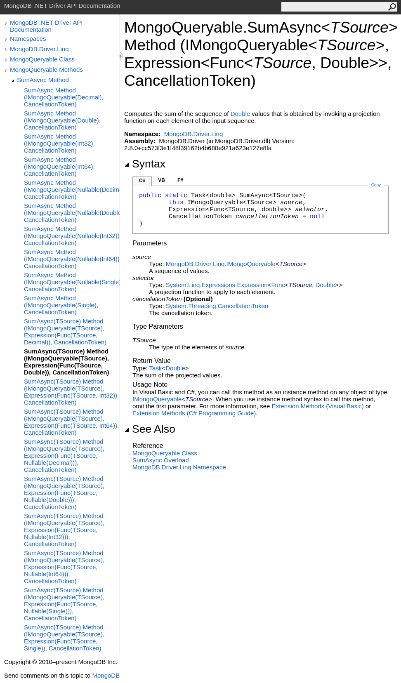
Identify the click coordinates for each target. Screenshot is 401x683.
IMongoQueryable (157, 399)
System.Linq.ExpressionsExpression (217, 284)
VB (161, 180)
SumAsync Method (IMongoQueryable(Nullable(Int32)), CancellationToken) (72, 235)
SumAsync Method (43, 79)
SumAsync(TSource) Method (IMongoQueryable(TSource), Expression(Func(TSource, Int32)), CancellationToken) (71, 392)
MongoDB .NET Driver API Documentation (46, 26)
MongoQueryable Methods (46, 69)
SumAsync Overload (160, 460)
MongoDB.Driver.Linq (39, 48)
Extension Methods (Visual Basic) (318, 406)
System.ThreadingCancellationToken (217, 305)
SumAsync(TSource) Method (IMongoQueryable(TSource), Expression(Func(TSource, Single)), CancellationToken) (64, 638)
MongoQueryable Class (42, 59)
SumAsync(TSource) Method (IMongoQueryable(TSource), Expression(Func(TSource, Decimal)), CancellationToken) (65, 332)
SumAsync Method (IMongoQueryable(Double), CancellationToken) (62, 120)
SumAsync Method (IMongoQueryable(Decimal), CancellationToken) (64, 97)
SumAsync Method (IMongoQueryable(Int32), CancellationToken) (59, 143)
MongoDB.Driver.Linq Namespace (179, 467)
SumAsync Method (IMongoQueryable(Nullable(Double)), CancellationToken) (72, 212)
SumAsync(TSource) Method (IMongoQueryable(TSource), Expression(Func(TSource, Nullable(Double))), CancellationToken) (64, 492)
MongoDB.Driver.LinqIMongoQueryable (221, 263)
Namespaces (28, 38)
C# (142, 181)
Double (240, 113)
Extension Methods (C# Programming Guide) (194, 413)
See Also (149, 429)
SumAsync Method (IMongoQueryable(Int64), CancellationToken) (59, 166)
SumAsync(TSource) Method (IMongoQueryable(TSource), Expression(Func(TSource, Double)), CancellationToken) (66, 362)
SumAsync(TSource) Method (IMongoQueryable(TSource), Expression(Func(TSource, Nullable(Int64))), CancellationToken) (64, 566)
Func (278, 284)
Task (155, 368)
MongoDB (106, 675)
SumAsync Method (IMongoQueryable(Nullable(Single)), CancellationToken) (72, 281)
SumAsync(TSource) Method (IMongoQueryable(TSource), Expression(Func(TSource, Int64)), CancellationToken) (71, 422)
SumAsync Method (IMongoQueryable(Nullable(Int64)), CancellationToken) (72, 258)
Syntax (144, 164)
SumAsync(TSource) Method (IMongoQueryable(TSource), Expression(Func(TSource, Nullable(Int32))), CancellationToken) (64, 529)
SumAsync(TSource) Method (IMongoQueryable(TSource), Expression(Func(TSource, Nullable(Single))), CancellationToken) (64, 604)
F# (180, 180)
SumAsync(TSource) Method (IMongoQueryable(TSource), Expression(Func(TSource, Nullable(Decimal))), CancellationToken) (64, 455)
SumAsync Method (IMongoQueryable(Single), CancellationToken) (61, 305)
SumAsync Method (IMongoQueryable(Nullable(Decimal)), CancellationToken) (72, 189)
